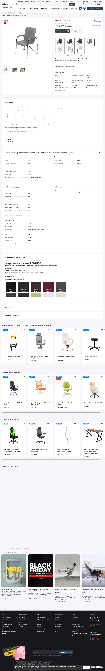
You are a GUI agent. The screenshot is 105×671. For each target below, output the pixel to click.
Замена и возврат (76, 624)
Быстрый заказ (77, 31)
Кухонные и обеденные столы (44, 629)
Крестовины (58, 619)
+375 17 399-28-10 (94, 620)
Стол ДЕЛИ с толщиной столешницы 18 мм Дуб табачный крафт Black (91, 451)
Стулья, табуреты (33, 8)
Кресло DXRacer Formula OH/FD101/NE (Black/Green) (12, 450)
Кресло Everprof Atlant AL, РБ (93, 403)
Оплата (38, 1)
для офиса (23, 608)
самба (27, 608)
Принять (86, 667)
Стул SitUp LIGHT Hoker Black (12, 356)
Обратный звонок (93, 622)
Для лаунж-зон (5, 626)
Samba (8, 608)
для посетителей (15, 608)
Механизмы (57, 617)
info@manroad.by (97, 1)
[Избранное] (92, 4)
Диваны (39, 624)
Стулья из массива (23, 624)
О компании (20, 1)
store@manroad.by (93, 629)
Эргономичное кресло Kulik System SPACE (39, 450)
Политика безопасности (78, 626)
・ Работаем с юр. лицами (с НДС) (74, 55)
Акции (65, 8)
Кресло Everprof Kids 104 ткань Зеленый (66, 403)
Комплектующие (55, 8)
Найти (71, 4)
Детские (4, 629)
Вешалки (39, 626)
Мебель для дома (41, 622)
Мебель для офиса (41, 617)
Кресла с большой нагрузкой (9, 631)
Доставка (33, 1)
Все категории (7, 7)
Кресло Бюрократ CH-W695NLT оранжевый (40, 403)
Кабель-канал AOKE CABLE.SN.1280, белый (64, 450)
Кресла (22, 8)
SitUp (95, 20)
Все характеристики (60, 90)
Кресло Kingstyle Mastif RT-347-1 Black (13, 403)
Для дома (21, 622)
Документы (75, 635)
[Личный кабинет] (83, 4)
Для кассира (22, 619)
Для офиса (22, 617)
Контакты (48, 1)
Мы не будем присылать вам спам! (41, 648)
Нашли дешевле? (96, 25)
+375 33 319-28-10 (94, 619)
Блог (43, 1)
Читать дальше (8, 144)
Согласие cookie (26, 668)
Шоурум (74, 629)
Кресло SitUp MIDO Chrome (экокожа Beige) (65, 357)
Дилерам (27, 1)
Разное (56, 631)
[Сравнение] (88, 4)
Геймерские (4, 633)
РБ (5, 608)
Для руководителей (6, 617)
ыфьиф (32, 608)
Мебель (44, 8)
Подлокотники (58, 624)
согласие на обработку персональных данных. (62, 655)
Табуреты (21, 626)
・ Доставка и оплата (60, 55)
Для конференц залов (7, 624)
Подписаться (65, 652)
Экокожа (57, 629)
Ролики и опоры (58, 626)
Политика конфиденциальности (80, 633)
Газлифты (57, 622)
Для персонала (5, 619)
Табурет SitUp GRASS (90, 356)
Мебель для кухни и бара (43, 619)
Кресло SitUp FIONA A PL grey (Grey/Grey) (40, 357)
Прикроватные (40, 631)
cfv (35, 608)
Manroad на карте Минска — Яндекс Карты (20, 548)
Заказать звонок (95, 8)
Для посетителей (6, 622)
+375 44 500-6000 (84, 1)
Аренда (74, 8)
